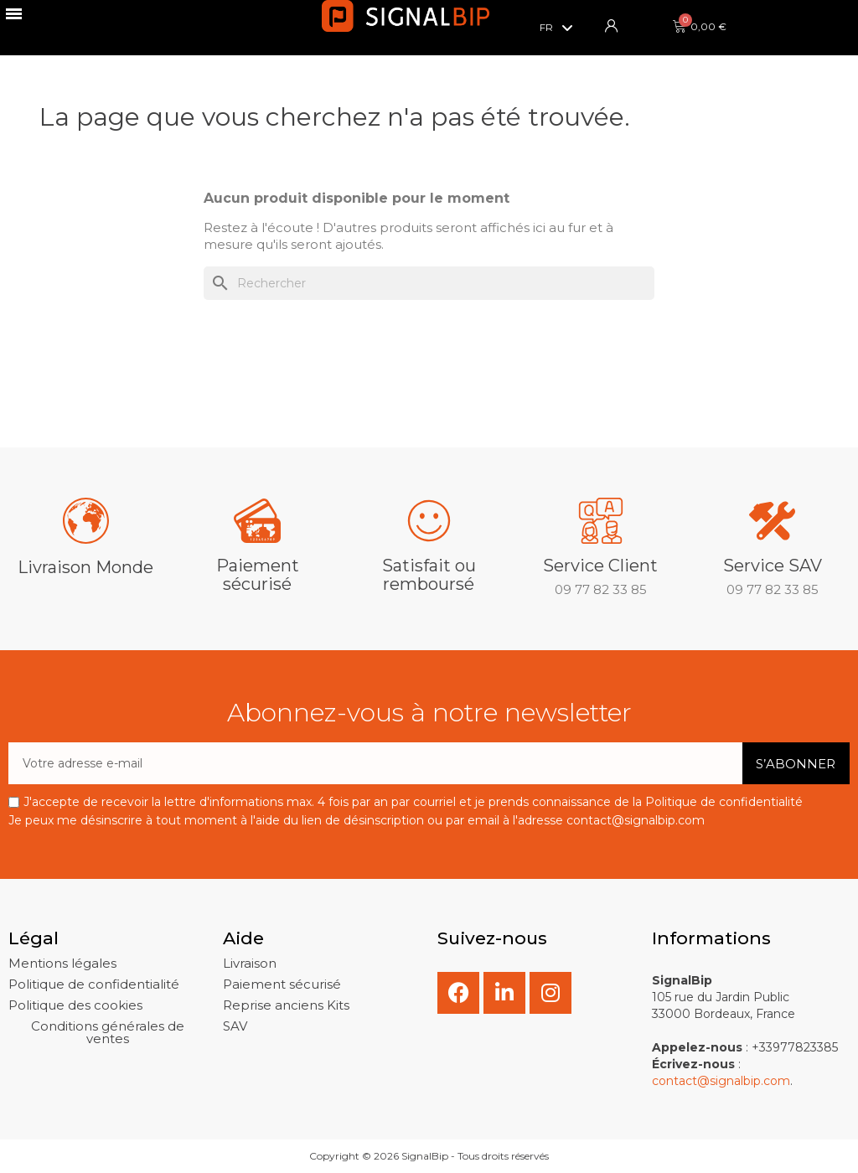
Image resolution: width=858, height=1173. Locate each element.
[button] (62, 963)
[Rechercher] (429, 283)
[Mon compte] (611, 26)
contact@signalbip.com (721, 1080)
